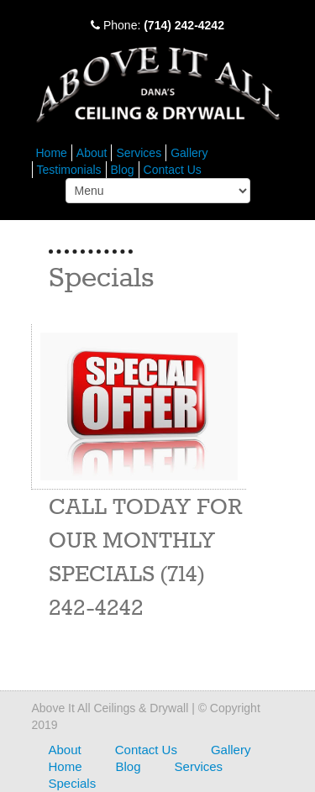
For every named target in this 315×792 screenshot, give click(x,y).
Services (138, 153)
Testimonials (69, 169)
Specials (73, 783)
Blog (122, 169)
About (92, 153)
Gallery (189, 153)
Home (51, 153)
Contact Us (173, 169)
